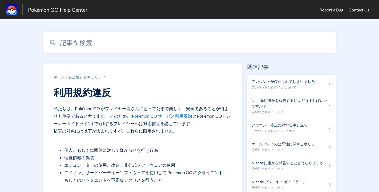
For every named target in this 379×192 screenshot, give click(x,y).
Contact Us (359, 9)
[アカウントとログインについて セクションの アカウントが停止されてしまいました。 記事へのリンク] (291, 84)
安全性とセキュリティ (87, 77)
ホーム (59, 77)
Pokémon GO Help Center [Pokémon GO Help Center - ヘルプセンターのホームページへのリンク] (58, 9)
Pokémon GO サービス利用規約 (162, 115)
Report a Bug (331, 9)
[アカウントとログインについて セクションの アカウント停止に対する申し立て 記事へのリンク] (291, 127)
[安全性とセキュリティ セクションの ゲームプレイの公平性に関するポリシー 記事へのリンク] (291, 146)
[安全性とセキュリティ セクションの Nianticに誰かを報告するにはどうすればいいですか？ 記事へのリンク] (291, 106)
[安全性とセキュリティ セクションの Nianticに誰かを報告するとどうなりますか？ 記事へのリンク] (291, 165)
